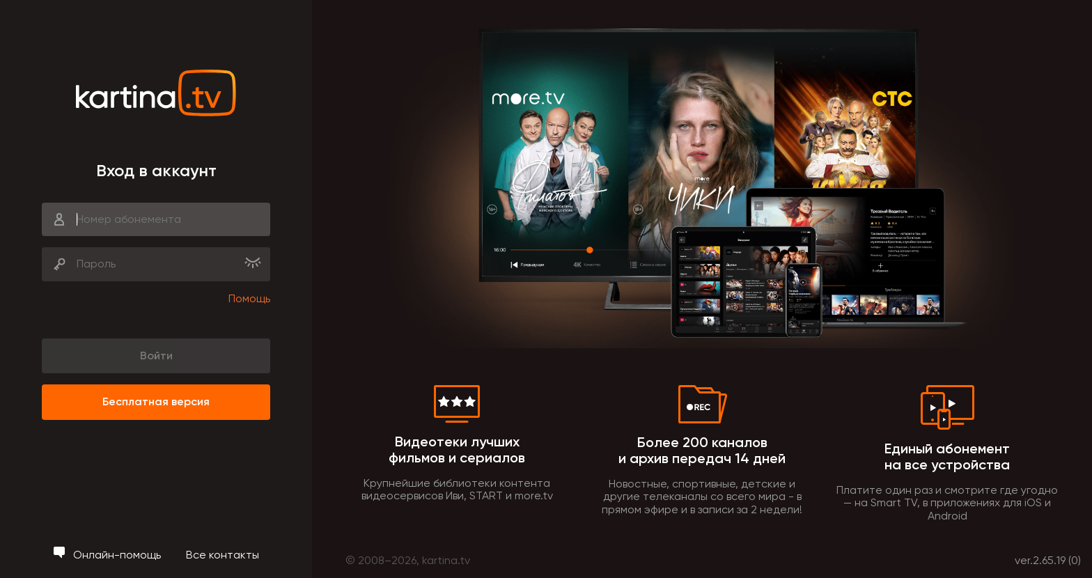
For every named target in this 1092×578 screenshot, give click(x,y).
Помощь (249, 298)
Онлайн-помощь (109, 554)
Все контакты (222, 554)
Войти (156, 355)
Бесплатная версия (156, 401)
